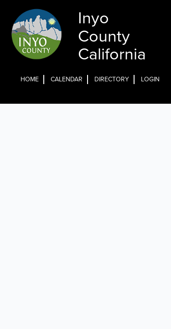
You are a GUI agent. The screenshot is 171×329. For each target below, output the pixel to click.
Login (150, 79)
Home (30, 79)
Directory (111, 79)
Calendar (67, 79)
